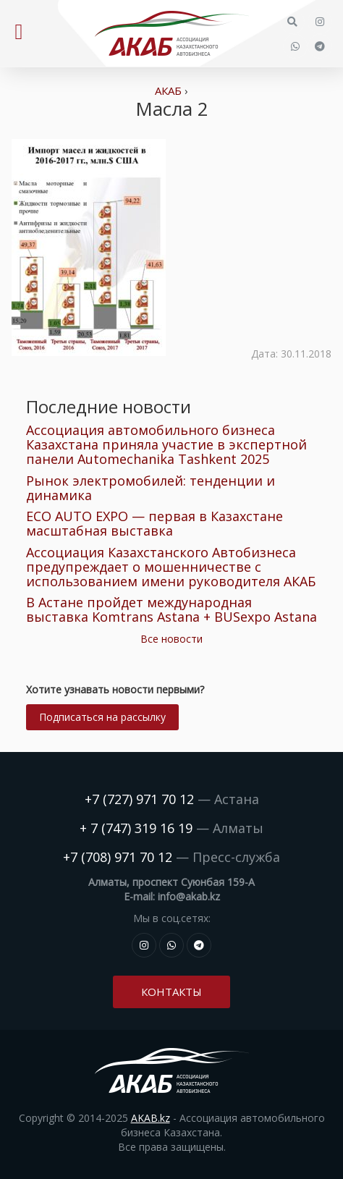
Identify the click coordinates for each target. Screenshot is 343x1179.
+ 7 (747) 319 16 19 (136, 828)
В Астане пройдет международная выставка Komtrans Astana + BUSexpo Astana (171, 609)
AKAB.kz (150, 1118)
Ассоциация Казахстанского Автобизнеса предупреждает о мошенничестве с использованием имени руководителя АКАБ (171, 567)
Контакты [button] (171, 991)
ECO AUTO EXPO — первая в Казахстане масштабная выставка (154, 523)
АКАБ (168, 90)
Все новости (171, 639)
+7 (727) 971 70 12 (139, 799)
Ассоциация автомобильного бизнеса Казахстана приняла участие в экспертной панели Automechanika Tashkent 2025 (166, 444)
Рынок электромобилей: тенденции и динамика (150, 488)
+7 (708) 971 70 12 (117, 857)
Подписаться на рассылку (102, 717)
